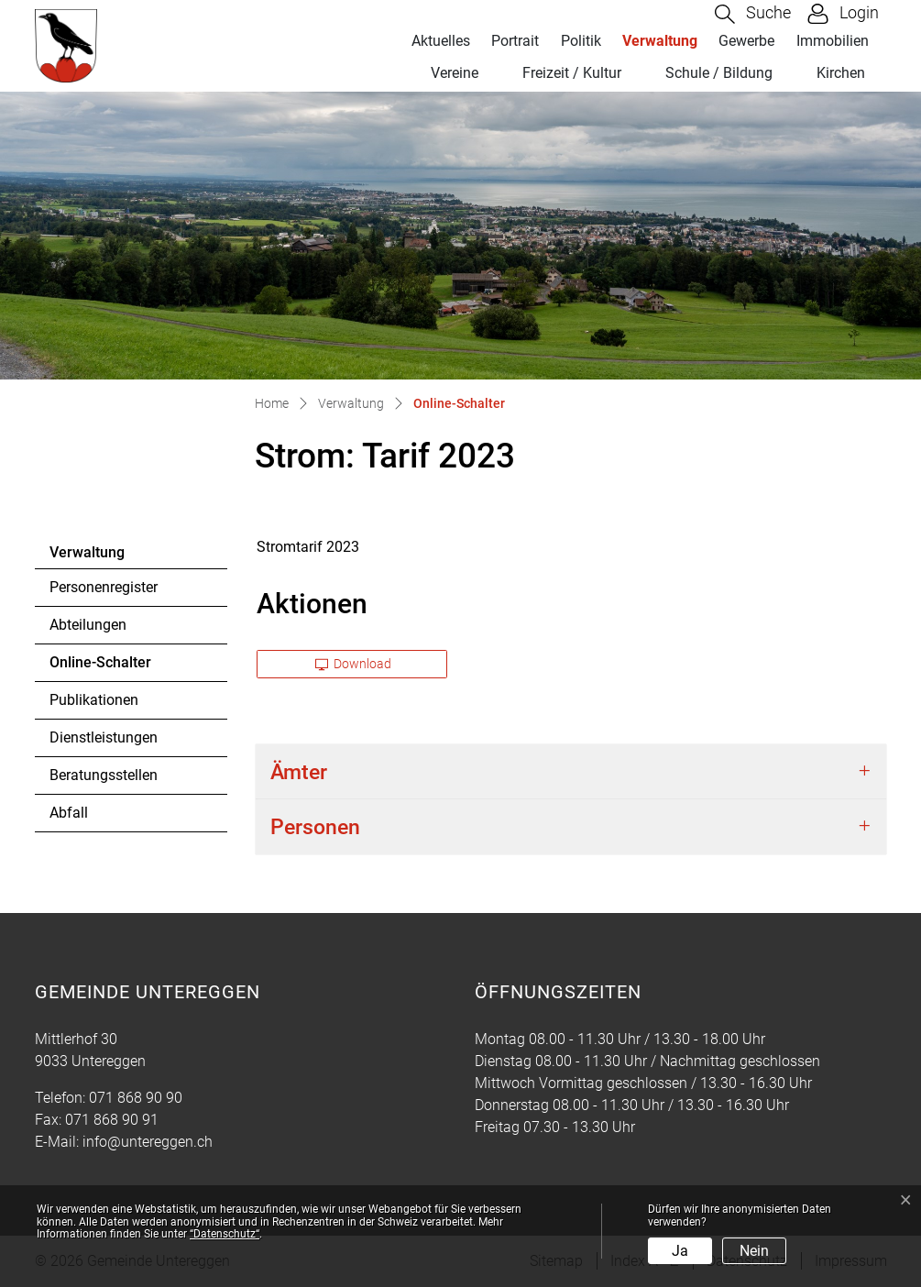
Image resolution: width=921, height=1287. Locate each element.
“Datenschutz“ (224, 1233)
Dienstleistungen (103, 737)
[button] (753, 14)
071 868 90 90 (135, 1097)
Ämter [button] (298, 772)
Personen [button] (315, 827)
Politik (581, 41)
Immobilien (832, 41)
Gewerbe (746, 41)
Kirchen (841, 73)
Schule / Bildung (719, 73)
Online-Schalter (100, 667)
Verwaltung (659, 41)
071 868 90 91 (112, 1119)
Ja (680, 1251)
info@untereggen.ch (147, 1141)
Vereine (454, 73)
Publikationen (93, 700)
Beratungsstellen (103, 775)
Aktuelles (440, 41)
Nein (754, 1251)
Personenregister (103, 587)
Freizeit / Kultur (571, 73)
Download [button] (353, 663)
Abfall (68, 812)
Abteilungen (87, 624)
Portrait (515, 41)
